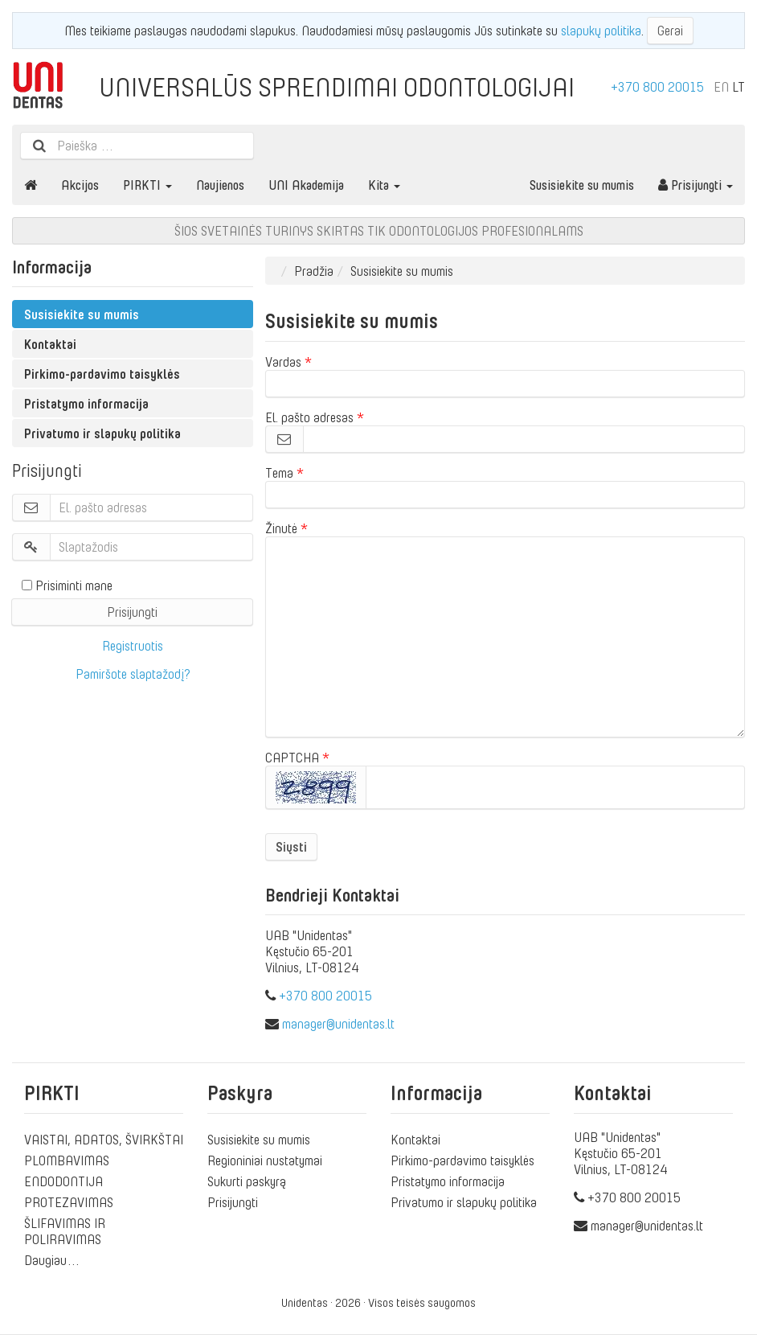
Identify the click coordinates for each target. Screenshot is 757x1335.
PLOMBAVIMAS (66, 1160)
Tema (279, 473)
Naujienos (220, 185)
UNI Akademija (306, 185)
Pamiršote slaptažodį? (133, 674)
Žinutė (281, 528)
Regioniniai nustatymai (264, 1160)
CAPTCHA (292, 758)
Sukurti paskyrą (246, 1181)
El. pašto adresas (309, 417)
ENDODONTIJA (63, 1181)
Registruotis (132, 646)
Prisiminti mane (67, 585)
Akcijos (80, 185)
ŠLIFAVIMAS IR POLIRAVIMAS (64, 1231)
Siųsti (291, 847)
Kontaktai (50, 344)
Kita (384, 185)
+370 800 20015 (657, 87)
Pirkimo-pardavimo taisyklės (102, 374)
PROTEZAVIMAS (68, 1202)
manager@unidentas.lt (338, 1024)
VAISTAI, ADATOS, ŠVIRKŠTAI (103, 1140)
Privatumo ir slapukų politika (102, 433)
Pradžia (313, 271)
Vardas (283, 362)
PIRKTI (147, 185)
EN (721, 87)
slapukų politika (601, 31)
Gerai (670, 31)
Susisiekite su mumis (582, 185)
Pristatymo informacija (86, 404)
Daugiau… (52, 1260)
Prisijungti (695, 185)
